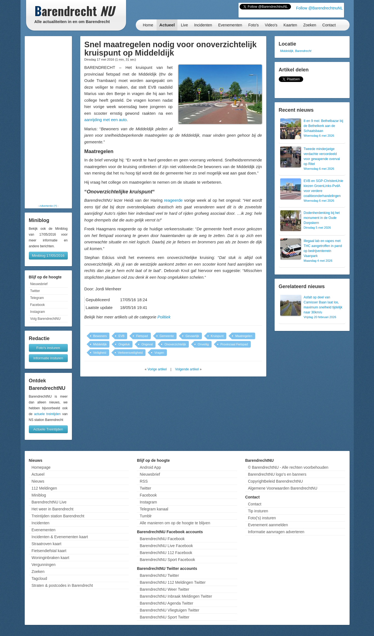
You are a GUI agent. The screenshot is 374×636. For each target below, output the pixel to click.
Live (184, 25)
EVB (121, 336)
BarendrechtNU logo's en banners (277, 474)
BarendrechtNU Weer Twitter (164, 589)
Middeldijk (100, 344)
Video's (271, 25)
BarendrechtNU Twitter (159, 575)
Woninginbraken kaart (50, 557)
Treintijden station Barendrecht (58, 516)
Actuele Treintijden (48, 429)
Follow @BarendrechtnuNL (319, 8)
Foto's (253, 25)
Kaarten (290, 25)
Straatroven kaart (46, 544)
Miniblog (39, 495)
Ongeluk (124, 344)
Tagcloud (39, 578)
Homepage (41, 467)
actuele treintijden (47, 414)
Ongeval (147, 344)
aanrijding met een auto (105, 120)
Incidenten (203, 25)
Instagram (37, 312)
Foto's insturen (48, 348)
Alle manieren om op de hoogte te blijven (175, 523)
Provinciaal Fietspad (234, 344)
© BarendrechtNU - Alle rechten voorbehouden (288, 467)
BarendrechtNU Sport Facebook (167, 559)
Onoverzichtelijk (175, 344)
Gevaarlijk (192, 336)
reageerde (173, 200)
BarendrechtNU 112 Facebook (166, 552)
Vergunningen (44, 564)
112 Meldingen (44, 488)
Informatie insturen (48, 358)
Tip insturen (258, 511)
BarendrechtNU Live (49, 502)
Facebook (37, 305)
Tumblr (146, 516)
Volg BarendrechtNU (45, 319)
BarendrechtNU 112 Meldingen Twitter (172, 582)
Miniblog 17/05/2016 (48, 255)
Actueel (167, 25)
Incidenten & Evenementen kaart (60, 537)
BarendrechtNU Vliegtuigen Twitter (169, 610)
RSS (144, 481)
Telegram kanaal (154, 509)
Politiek (163, 317)
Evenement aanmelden (268, 525)
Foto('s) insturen (262, 518)
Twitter (35, 291)
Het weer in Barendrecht (53, 509)
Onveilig (203, 344)
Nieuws (38, 481)
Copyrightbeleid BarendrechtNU (275, 481)
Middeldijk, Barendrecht (296, 51)
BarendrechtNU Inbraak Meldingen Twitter (176, 596)
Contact (329, 25)
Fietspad (142, 336)
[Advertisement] (48, 120)
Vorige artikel (157, 369)
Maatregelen (243, 336)
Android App (150, 467)
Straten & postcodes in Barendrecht (62, 585)
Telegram (37, 298)
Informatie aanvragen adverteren (276, 532)
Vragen (159, 352)
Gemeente (167, 336)
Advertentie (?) (48, 205)
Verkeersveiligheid (130, 352)
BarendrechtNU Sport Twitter (164, 617)
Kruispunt (217, 336)
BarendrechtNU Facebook (162, 539)
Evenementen (230, 25)
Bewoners (100, 336)
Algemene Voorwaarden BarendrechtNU (282, 488)
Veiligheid (99, 352)
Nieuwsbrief (39, 284)
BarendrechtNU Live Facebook (166, 545)
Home (148, 25)
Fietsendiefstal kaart (49, 550)
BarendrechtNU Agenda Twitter (166, 603)
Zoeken (309, 25)
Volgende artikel (187, 369)
